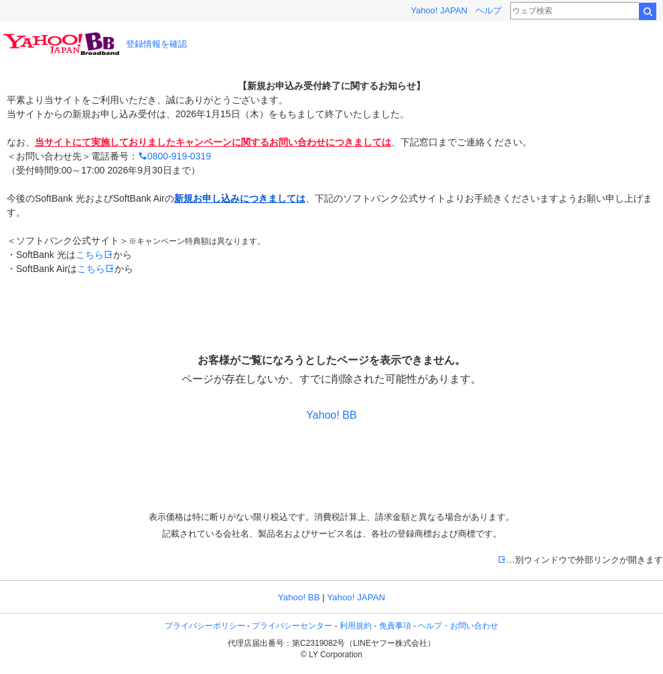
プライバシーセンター (292, 625)
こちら (94, 254)
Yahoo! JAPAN (439, 10)
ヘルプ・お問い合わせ (458, 625)
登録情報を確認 (156, 44)
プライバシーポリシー (205, 625)
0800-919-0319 (174, 156)
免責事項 (395, 625)
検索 (647, 11)
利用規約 (356, 625)
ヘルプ (488, 10)
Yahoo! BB (331, 415)
